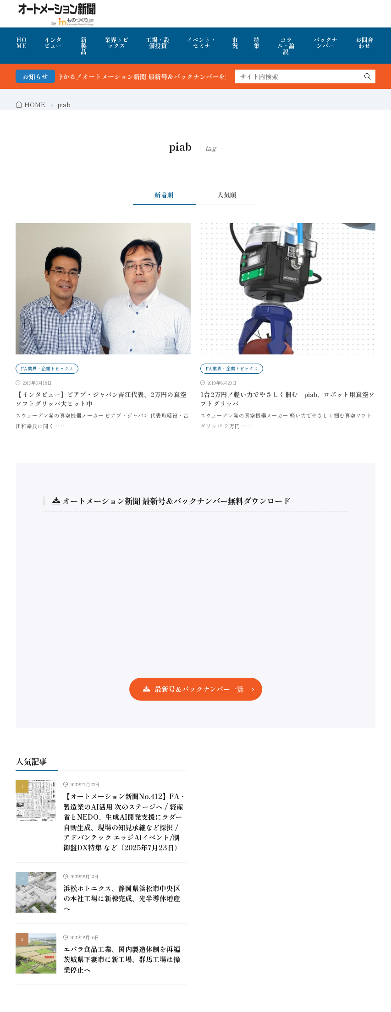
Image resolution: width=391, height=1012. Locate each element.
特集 (256, 42)
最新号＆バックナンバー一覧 (199, 689)
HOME (21, 42)
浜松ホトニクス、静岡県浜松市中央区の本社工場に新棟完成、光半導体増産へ (121, 898)
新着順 (164, 194)
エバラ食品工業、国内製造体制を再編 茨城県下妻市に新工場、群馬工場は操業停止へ (121, 959)
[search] (367, 76)
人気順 (227, 194)
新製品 (84, 45)
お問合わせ (365, 42)
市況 (235, 42)
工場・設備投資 (158, 42)
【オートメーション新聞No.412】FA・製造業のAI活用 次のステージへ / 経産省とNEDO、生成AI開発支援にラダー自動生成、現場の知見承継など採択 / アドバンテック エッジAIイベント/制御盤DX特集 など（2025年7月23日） (124, 821)
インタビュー (53, 42)
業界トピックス (116, 42)
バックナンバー (325, 42)
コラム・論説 (286, 45)
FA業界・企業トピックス (47, 368)
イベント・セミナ (201, 42)
